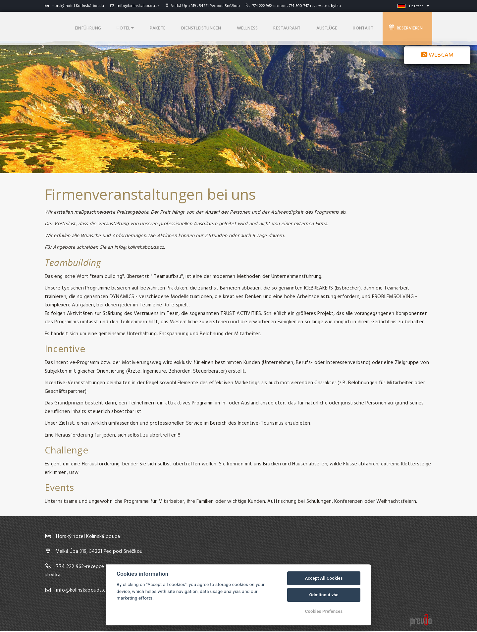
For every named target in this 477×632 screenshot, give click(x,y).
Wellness (266, 26)
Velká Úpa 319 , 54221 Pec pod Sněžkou (203, 6)
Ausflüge (338, 26)
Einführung (123, 26)
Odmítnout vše (323, 594)
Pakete (184, 26)
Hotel (156, 26)
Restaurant (302, 26)
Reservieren (409, 26)
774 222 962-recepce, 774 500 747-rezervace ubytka (296, 6)
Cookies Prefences (324, 611)
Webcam (437, 55)
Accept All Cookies (324, 578)
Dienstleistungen (224, 26)
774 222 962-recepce (80, 568)
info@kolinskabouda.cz (135, 6)
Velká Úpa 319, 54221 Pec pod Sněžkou (99, 553)
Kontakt (370, 26)
